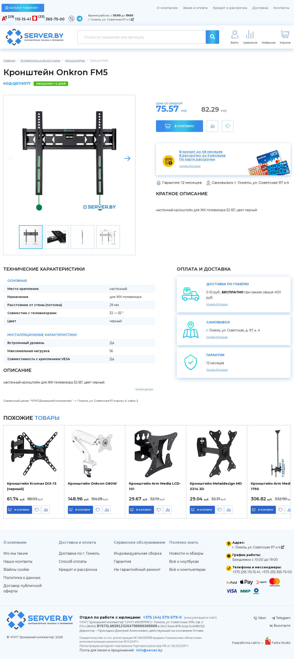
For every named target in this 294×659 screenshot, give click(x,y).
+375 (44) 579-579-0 (162, 617)
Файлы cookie (16, 569)
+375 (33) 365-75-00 (277, 572)
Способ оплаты (73, 561)
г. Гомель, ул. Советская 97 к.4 (111, 19)
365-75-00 (55, 19)
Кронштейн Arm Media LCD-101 (155, 486)
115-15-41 (23, 19)
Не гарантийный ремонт (137, 569)
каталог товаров (22, 8)
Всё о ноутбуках (184, 561)
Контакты (281, 8)
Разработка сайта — (248, 642)
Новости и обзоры (186, 553)
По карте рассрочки (197, 159)
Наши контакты (17, 561)
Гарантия (122, 561)
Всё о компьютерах (187, 569)
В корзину (179, 126)
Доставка (260, 8)
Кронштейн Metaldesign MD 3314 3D (216, 486)
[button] (127, 158)
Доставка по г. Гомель (79, 553)
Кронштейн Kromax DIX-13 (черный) (31, 486)
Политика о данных (21, 578)
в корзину (22, 509)
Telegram (281, 618)
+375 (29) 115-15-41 (246, 572)
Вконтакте (280, 626)
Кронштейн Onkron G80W (92, 483)
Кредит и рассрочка (230, 8)
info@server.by (149, 650)
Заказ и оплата (195, 8)
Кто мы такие (15, 553)
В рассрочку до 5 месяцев (202, 156)
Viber (260, 618)
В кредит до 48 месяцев (201, 152)
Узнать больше (190, 166)
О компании (167, 8)
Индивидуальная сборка (138, 553)
